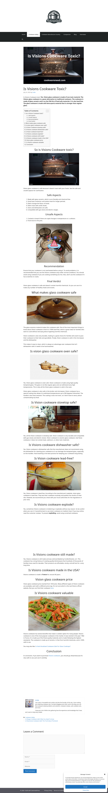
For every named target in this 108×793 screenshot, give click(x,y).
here (52, 588)
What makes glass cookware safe (36, 123)
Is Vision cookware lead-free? (34, 132)
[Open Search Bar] (22, 39)
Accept (85, 787)
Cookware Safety (33, 34)
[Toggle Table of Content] (46, 111)
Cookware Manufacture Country (51, 34)
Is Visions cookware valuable (35, 142)
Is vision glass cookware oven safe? (36, 125)
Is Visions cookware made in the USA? (37, 138)
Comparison (67, 34)
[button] (105, 774)
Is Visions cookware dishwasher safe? (37, 129)
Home (23, 34)
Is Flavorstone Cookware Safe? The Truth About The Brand (41, 721)
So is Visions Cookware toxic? (34, 113)
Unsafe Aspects (33, 117)
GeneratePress (35, 790)
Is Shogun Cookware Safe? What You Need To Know (39, 719)
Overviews (83, 34)
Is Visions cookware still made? (35, 136)
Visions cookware (54, 656)
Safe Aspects (32, 115)
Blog (75, 34)
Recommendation (33, 119)
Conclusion (29, 144)
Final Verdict (32, 121)
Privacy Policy (86, 790)
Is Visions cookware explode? (34, 134)
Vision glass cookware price (34, 140)
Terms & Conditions (59, 790)
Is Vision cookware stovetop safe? (36, 127)
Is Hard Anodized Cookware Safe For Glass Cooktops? (52, 646)
